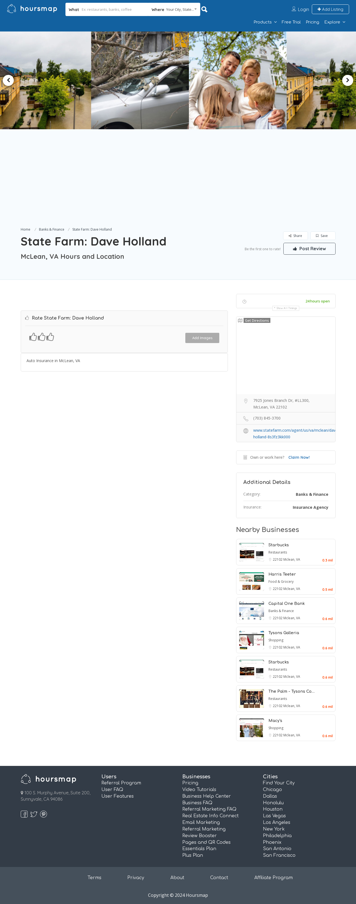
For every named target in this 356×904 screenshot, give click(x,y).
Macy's (275, 721)
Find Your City (279, 783)
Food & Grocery (281, 581)
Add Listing (330, 9)
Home (25, 229)
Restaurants (277, 552)
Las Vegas (274, 815)
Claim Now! (299, 457)
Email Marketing (201, 822)
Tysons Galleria (283, 633)
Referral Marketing (204, 829)
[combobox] (174, 9)
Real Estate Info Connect (210, 815)
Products (263, 22)
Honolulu (273, 802)
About (177, 877)
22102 (278, 559)
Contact (219, 877)
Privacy (135, 877)
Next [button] (347, 80)
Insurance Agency (310, 507)
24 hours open (317, 301)
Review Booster (199, 835)
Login (303, 9)
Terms (94, 877)
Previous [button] (8, 80)
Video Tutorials (199, 789)
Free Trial (291, 22)
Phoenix (272, 842)
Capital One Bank (286, 604)
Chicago (272, 789)
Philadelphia (277, 835)
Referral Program (121, 783)
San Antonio (277, 848)
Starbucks (278, 545)
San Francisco (279, 855)
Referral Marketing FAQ (209, 809)
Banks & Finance (51, 229)
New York (274, 829)
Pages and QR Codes (206, 842)
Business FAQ (197, 802)
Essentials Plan (199, 848)
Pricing (312, 22)
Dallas (270, 796)
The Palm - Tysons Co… (291, 691)
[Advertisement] (178, 184)
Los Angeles (276, 822)
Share (295, 235)
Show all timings (287, 308)
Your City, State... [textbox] (180, 9)
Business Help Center (206, 796)
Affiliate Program (273, 877)
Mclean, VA (291, 559)
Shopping (275, 640)
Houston (273, 809)
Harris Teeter (282, 574)
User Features (117, 796)
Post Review (309, 248)
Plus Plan (192, 855)
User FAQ (112, 789)
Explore (332, 22)
